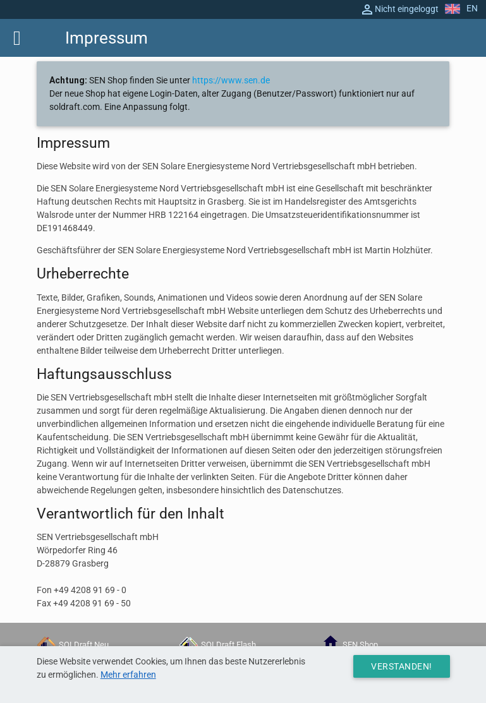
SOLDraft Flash (217, 644)
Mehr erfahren (128, 675)
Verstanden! (401, 666)
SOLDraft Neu (73, 644)
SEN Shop (349, 644)
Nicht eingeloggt (399, 9)
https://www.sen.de (231, 80)
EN (461, 8)
